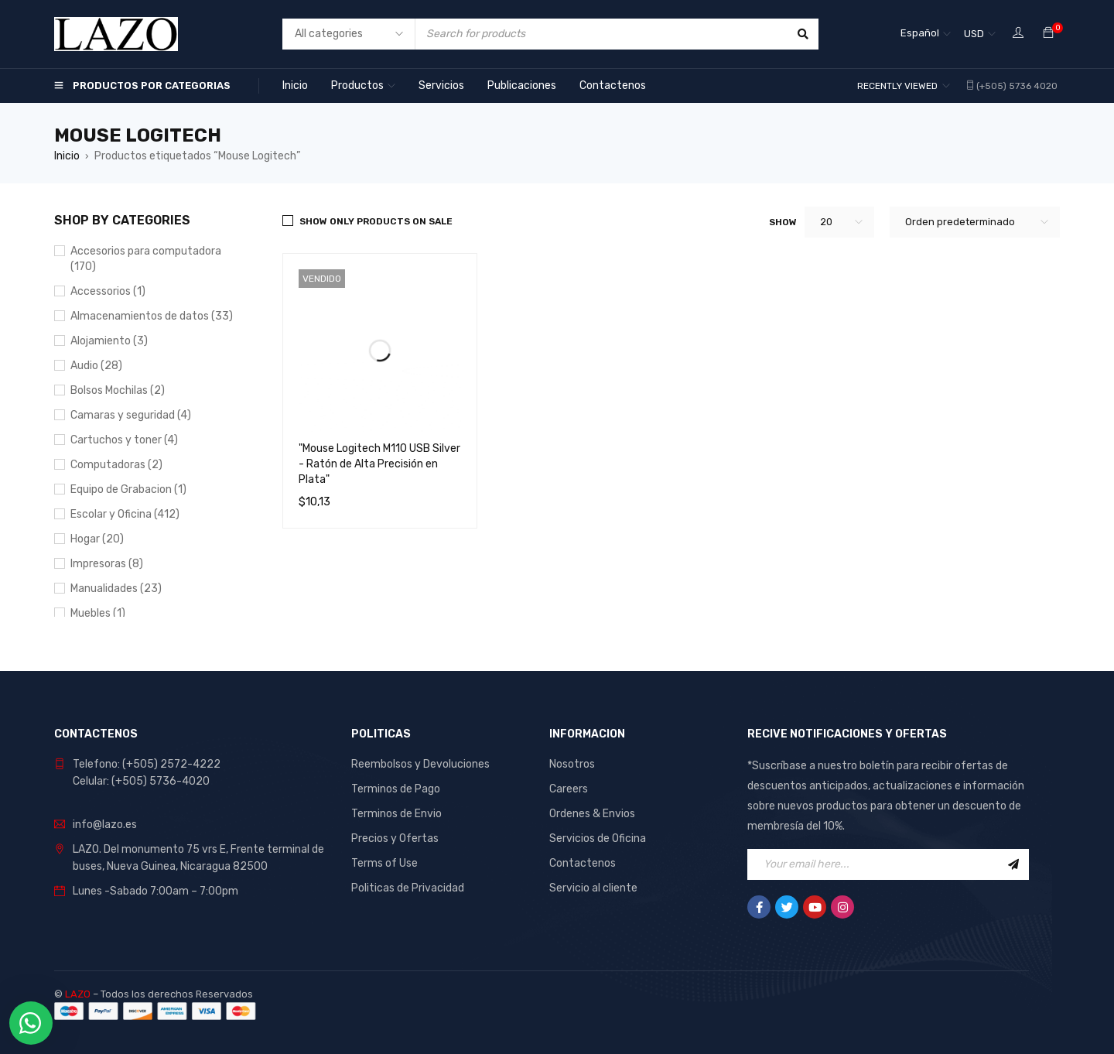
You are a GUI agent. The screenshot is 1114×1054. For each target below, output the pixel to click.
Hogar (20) (97, 539)
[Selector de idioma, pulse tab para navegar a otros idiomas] (925, 34)
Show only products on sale (376, 221)
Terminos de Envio (396, 813)
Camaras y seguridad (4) (130, 415)
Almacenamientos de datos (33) (151, 316)
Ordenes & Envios (592, 813)
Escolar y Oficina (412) (124, 514)
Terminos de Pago (395, 789)
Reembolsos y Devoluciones (420, 764)
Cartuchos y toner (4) (124, 440)
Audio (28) (96, 365)
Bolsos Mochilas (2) (117, 390)
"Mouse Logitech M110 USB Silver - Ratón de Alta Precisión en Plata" (379, 464)
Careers (568, 789)
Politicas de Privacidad (407, 888)
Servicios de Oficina (597, 838)
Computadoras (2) (116, 464)
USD (974, 33)
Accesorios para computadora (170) (145, 259)
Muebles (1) (97, 613)
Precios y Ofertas (395, 838)
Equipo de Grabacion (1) (128, 489)
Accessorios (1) (107, 291)
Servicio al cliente (593, 888)
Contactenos (582, 863)
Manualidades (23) (116, 588)
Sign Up (1013, 864)
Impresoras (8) (106, 563)
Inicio (67, 156)
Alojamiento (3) (109, 340)
